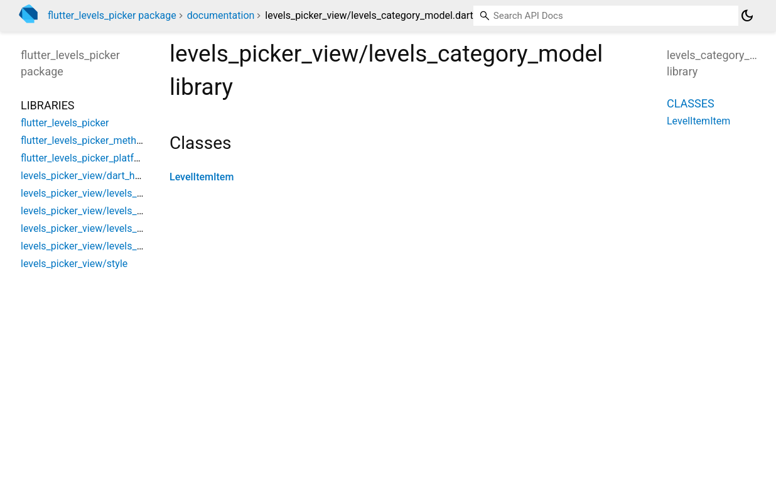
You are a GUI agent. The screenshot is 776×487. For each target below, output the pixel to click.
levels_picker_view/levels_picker (92, 246)
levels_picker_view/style (74, 264)
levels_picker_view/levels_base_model (106, 193)
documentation (221, 15)
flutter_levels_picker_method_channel (104, 140)
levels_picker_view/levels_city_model (103, 228)
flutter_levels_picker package (112, 15)
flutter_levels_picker (65, 123)
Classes (690, 103)
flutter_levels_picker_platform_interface (108, 158)
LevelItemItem (202, 177)
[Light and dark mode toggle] (747, 16)
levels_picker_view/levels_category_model (114, 211)
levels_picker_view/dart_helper (89, 176)
